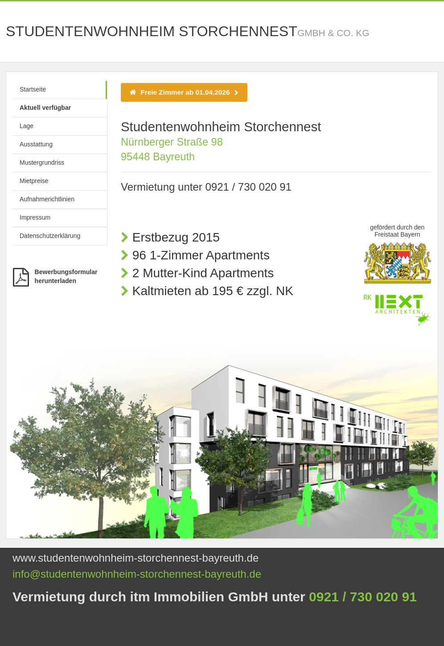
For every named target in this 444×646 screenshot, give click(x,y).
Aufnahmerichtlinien (47, 199)
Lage (26, 125)
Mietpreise (34, 180)
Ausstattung (36, 144)
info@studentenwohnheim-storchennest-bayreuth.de (136, 574)
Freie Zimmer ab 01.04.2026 (184, 92)
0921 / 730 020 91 (248, 187)
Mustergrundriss (42, 162)
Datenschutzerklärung (50, 235)
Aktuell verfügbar (45, 107)
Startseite (33, 89)
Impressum (35, 217)
